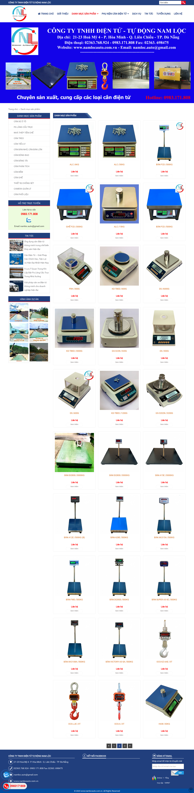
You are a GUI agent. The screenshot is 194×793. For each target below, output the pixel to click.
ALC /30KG (119, 164)
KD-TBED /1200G (119, 413)
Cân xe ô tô (20, 121)
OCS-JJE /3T (74, 724)
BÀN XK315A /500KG (164, 537)
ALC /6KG (74, 164)
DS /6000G (164, 289)
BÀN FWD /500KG (74, 599)
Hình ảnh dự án (29, 299)
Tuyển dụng (163, 13)
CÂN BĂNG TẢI (21, 160)
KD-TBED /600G (119, 289)
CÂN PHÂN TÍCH (21, 166)
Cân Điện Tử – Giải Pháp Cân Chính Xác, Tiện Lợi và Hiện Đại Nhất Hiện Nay (36, 259)
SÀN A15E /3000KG (164, 475)
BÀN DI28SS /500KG (119, 599)
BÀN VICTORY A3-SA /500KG (119, 662)
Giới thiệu (62, 13)
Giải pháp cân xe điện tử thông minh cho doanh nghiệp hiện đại (35, 286)
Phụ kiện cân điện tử (115, 13)
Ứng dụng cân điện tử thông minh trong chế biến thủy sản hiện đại (36, 245)
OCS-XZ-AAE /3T (164, 662)
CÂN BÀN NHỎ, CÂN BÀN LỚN (28, 149)
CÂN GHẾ (18, 177)
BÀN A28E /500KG (119, 537)
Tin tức (148, 13)
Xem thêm (74, 176)
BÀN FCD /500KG (164, 226)
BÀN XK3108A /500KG (74, 662)
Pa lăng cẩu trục (23, 127)
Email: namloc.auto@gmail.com (29, 226)
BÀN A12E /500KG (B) (74, 537)
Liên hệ (178, 13)
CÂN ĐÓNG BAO (21, 155)
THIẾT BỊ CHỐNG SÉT (24, 183)
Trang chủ (46, 13)
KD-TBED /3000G (74, 351)
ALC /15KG (119, 226)
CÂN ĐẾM (18, 172)
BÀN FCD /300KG (164, 164)
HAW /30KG (164, 724)
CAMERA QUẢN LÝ (22, 189)
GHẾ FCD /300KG (74, 226)
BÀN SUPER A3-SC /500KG (164, 599)
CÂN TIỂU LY (19, 144)
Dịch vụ (136, 13)
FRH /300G (74, 289)
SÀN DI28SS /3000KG (74, 475)
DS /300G (164, 351)
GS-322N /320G (119, 351)
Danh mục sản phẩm (85, 13)
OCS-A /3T (119, 724)
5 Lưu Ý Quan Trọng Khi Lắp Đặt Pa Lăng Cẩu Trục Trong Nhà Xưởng (36, 273)
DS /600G (74, 413)
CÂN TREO (19, 138)
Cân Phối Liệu (21, 194)
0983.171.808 (29, 214)
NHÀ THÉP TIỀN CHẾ (23, 132)
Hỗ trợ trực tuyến (29, 203)
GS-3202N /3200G (164, 413)
